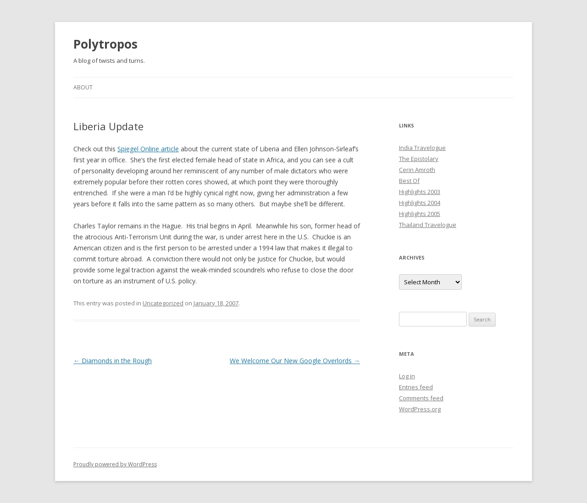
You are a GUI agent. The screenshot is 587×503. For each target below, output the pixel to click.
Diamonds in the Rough (112, 360)
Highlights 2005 (419, 214)
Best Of (409, 181)
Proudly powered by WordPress (115, 464)
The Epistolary (418, 159)
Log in (407, 376)
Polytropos (105, 44)
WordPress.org (420, 409)
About (83, 87)
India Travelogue (422, 148)
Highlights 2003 (419, 192)
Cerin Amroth (417, 170)
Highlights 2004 (419, 203)
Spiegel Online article (148, 148)
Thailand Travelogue (427, 225)
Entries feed (416, 387)
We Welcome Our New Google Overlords (295, 360)
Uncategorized (163, 303)
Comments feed (421, 398)
